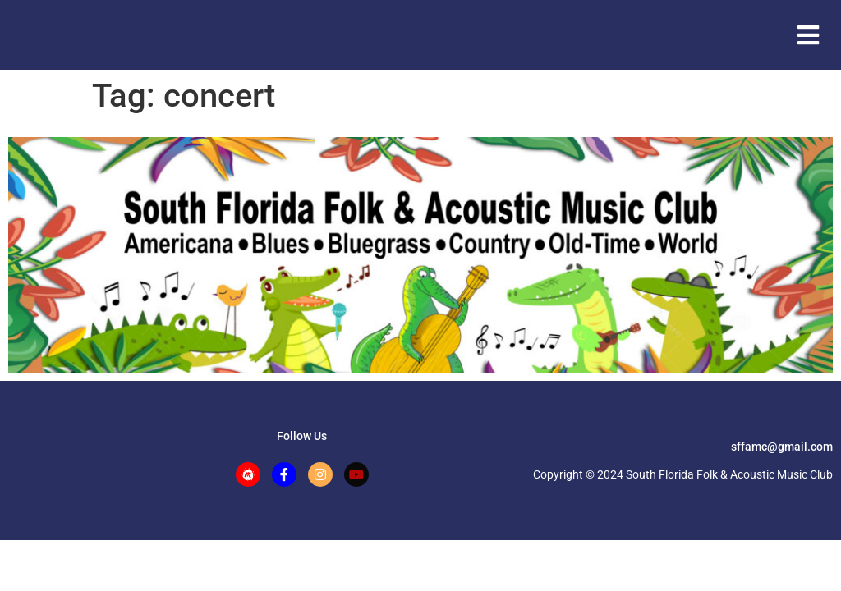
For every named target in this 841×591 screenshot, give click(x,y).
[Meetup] (248, 474)
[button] (808, 34)
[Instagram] (320, 474)
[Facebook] (284, 474)
